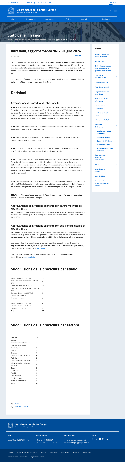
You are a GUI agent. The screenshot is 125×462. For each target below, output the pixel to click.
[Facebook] (34, 2)
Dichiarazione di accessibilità (17, 457)
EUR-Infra (41, 248)
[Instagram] (46, 2)
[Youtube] (42, 2)
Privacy (43, 452)
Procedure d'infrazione (22, 39)
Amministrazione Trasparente (27, 452)
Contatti (10, 452)
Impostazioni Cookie (37, 457)
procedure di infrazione (20, 406)
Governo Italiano (13, 2)
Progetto (76, 452)
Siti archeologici (87, 452)
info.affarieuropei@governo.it (75, 440)
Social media (65, 452)
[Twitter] (38, 2)
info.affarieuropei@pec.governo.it (76, 442)
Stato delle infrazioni (39, 39)
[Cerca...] (114, 10)
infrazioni (15, 403)
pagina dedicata (29, 257)
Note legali (53, 452)
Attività (9, 39)
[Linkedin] (49, 2)
